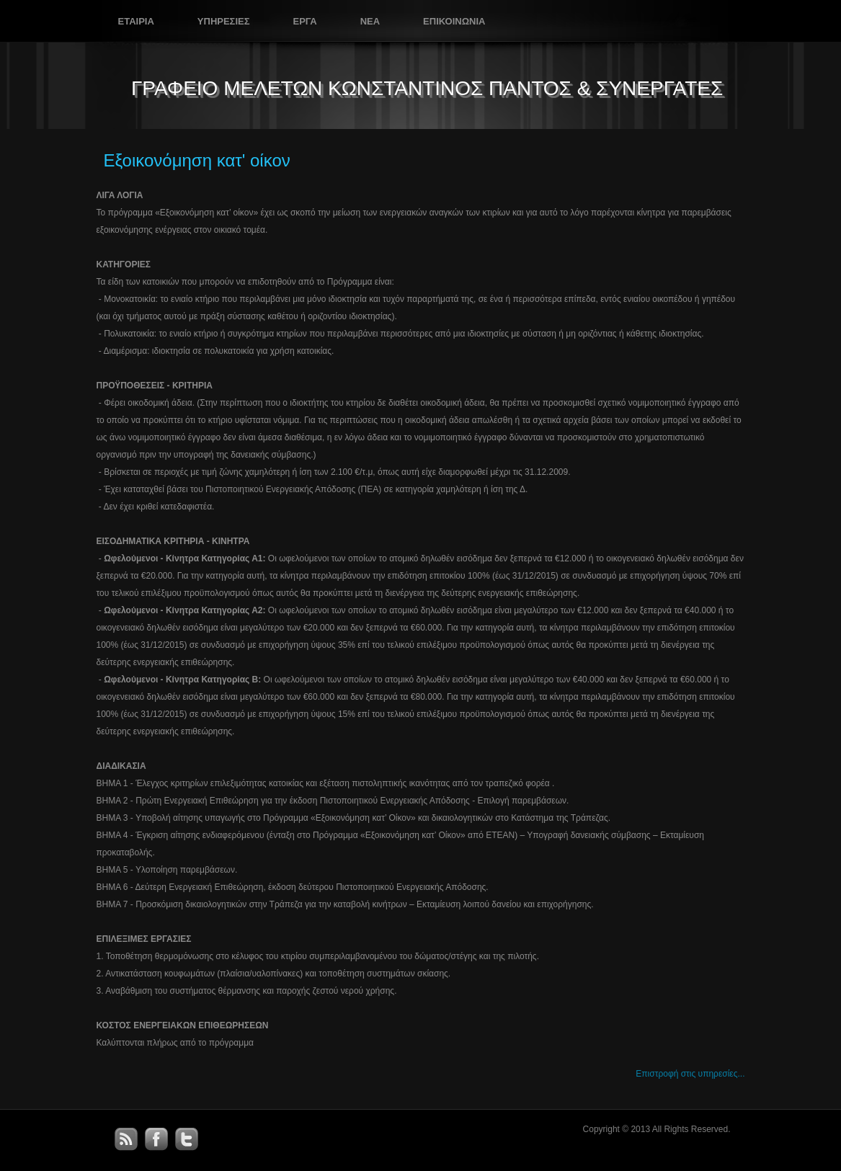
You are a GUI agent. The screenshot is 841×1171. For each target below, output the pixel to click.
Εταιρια (136, 21)
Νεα (370, 21)
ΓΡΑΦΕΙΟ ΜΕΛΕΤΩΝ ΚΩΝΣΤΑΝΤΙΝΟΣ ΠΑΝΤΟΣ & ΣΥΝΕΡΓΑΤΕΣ (427, 88)
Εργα (305, 21)
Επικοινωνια (454, 21)
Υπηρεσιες (223, 21)
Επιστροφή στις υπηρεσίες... (690, 1074)
